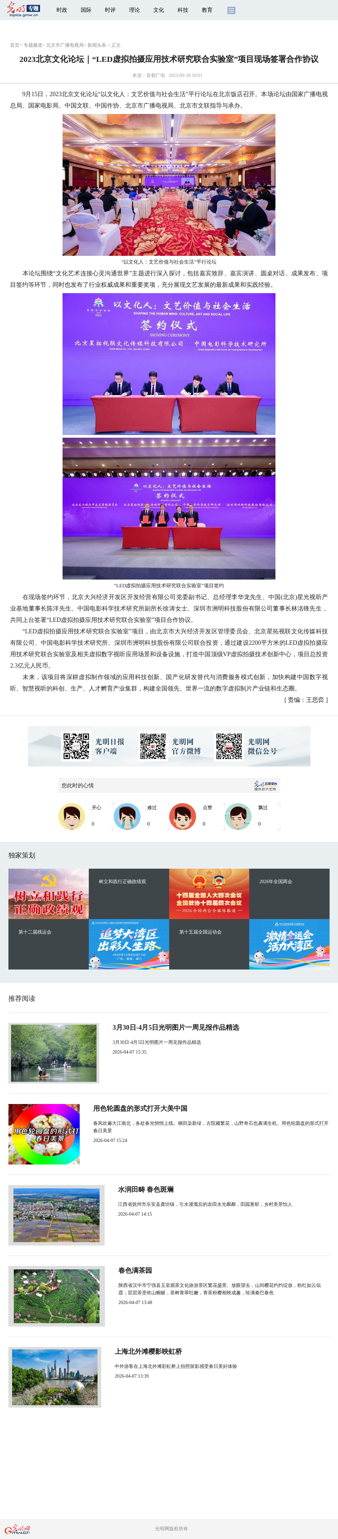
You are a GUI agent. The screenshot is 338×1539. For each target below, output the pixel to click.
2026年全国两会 (275, 881)
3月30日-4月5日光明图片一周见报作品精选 (170, 1027)
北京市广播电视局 (65, 45)
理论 (134, 10)
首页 (15, 45)
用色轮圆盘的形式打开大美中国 (154, 1108)
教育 (207, 10)
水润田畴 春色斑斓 (134, 1189)
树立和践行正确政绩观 (122, 881)
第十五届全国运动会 (200, 932)
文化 (158, 10)
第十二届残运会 (34, 932)
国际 (86, 10)
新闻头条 (96, 45)
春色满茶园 (123, 1270)
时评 (110, 10)
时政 (62, 10)
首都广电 (155, 75)
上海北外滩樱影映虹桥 (140, 1351)
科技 (183, 10)
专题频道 (33, 45)
